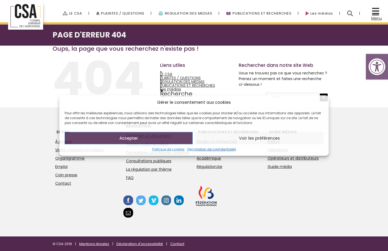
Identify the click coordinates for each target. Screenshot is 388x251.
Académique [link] (209, 158)
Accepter (128, 138)
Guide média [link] (280, 166)
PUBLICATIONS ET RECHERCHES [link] (187, 85)
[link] (377, 67)
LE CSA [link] (166, 74)
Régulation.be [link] (209, 166)
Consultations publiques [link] (148, 161)
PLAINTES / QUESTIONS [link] (180, 78)
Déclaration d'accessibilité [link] (139, 243)
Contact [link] (63, 183)
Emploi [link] (61, 166)
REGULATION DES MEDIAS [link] (182, 81)
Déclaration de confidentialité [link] (211, 149)
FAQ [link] (130, 177)
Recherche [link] (176, 94)
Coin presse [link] (66, 175)
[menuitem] (79, 10)
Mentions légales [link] (94, 243)
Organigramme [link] (70, 158)
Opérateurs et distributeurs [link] (293, 158)
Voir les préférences (259, 138)
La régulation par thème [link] (149, 169)
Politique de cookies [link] (168, 149)
